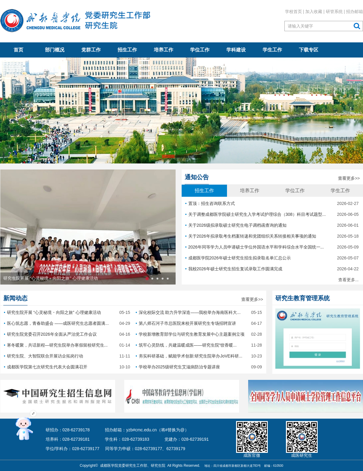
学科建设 (236, 49)
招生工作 (127, 49)
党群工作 (91, 49)
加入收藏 (313, 11)
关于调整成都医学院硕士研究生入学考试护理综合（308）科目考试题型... (272, 214)
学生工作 (272, 49)
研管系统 (334, 11)
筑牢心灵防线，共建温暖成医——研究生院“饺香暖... (199, 345)
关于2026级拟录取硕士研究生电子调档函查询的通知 (272, 225)
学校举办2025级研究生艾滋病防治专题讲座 (199, 366)
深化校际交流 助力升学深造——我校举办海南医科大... (199, 312)
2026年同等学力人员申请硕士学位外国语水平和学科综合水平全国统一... (272, 247)
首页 (18, 49)
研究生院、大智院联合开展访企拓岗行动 (67, 356)
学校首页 (293, 11)
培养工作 (163, 49)
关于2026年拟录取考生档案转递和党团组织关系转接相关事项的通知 (272, 236)
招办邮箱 (354, 11)
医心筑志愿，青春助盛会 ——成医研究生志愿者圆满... (67, 323)
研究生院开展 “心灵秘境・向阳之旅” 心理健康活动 (50, 278)
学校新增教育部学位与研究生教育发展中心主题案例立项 (199, 334)
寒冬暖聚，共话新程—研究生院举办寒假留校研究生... (67, 345)
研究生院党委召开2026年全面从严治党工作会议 (67, 334)
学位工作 (199, 49)
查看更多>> (349, 178)
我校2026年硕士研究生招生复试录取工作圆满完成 (272, 268)
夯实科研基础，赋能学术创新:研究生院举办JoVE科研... (199, 356)
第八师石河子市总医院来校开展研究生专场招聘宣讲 (199, 323)
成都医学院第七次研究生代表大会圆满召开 (67, 366)
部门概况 (54, 49)
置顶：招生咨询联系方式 (272, 203)
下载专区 (308, 49)
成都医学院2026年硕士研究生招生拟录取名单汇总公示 (272, 257)
